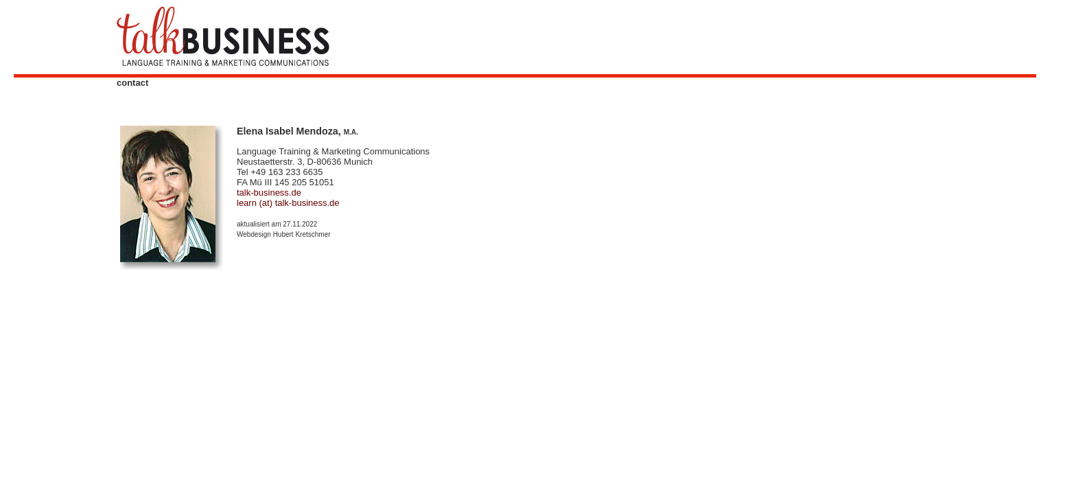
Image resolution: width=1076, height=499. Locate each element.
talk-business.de (269, 192)
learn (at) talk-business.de (288, 203)
